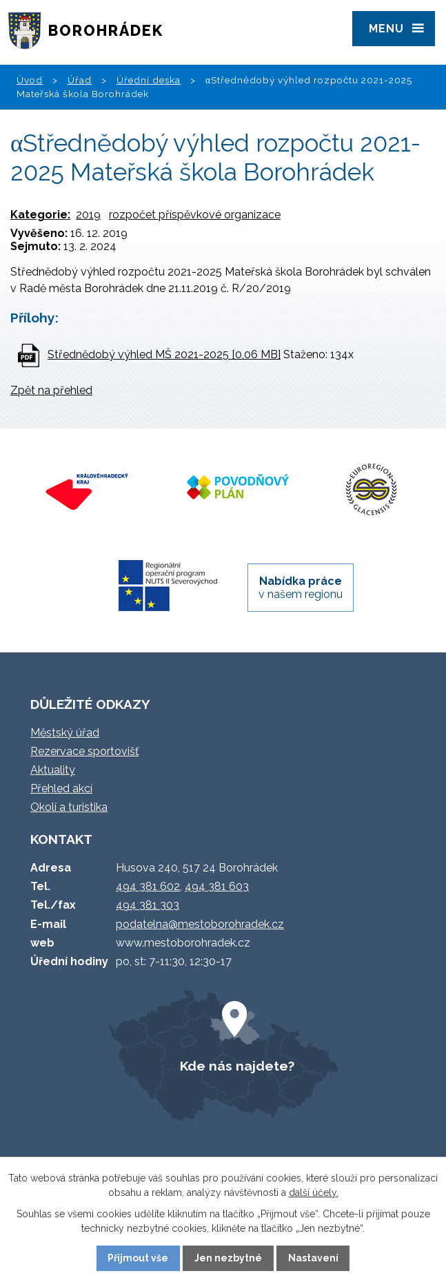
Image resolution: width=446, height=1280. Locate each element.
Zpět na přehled (51, 390)
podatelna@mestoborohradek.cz (200, 924)
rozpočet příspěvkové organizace (195, 214)
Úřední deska (148, 79)
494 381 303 (147, 904)
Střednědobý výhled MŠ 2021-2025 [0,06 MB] (164, 354)
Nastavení (313, 1257)
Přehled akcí (61, 788)
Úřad (80, 79)
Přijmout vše (138, 1257)
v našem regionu (301, 588)
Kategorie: (40, 214)
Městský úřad (64, 732)
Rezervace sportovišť (84, 751)
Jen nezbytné (228, 1257)
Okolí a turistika (69, 807)
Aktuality (52, 769)
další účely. (313, 1192)
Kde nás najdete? (237, 1065)
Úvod (30, 79)
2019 (88, 214)
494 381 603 (217, 886)
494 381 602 (148, 886)
